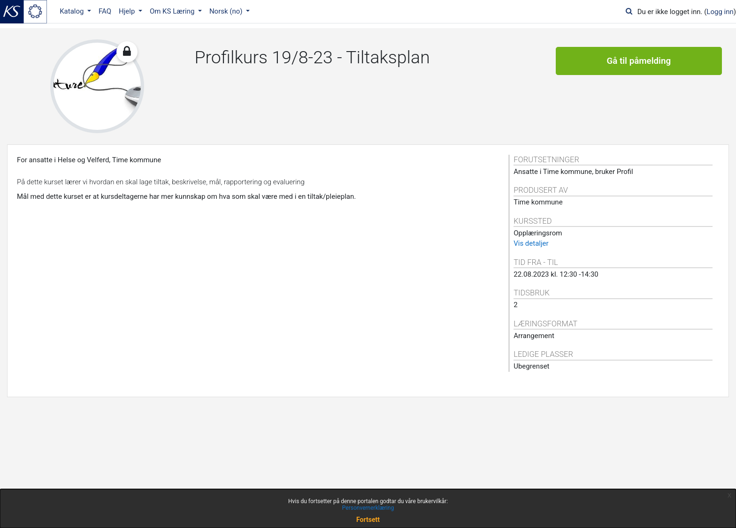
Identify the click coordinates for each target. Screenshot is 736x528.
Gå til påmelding (638, 61)
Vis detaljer (531, 243)
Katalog (72, 11)
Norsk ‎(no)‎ (226, 11)
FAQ (105, 11)
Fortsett (368, 519)
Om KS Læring (173, 11)
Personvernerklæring (368, 508)
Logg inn (719, 12)
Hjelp (128, 11)
